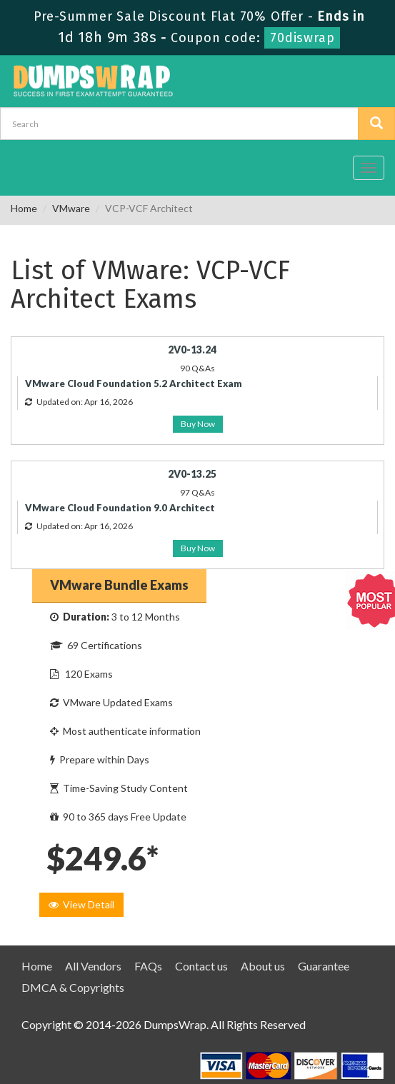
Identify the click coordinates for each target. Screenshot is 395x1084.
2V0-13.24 (192, 349)
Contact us (201, 966)
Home (24, 208)
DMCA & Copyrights (72, 987)
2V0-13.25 (192, 474)
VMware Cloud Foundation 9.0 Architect (120, 507)
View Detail (81, 904)
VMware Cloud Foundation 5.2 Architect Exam (133, 383)
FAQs (148, 966)
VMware (71, 208)
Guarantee (323, 966)
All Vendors (93, 966)
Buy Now (198, 423)
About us (263, 966)
